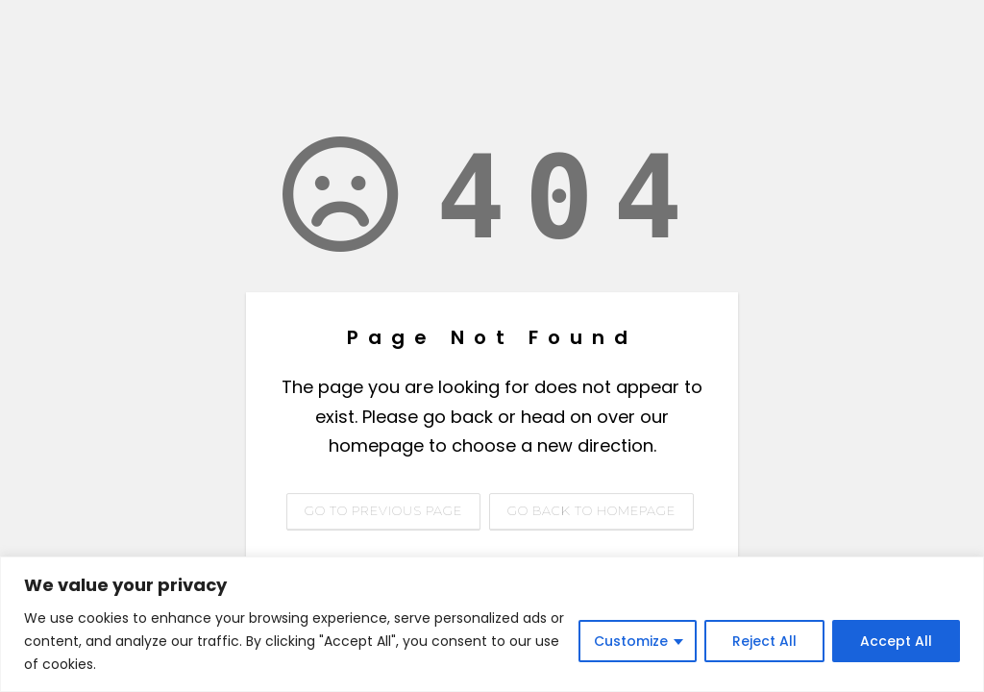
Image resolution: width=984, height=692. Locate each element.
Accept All (896, 641)
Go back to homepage (591, 510)
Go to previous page (383, 510)
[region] (492, 624)
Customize (631, 641)
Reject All (764, 641)
